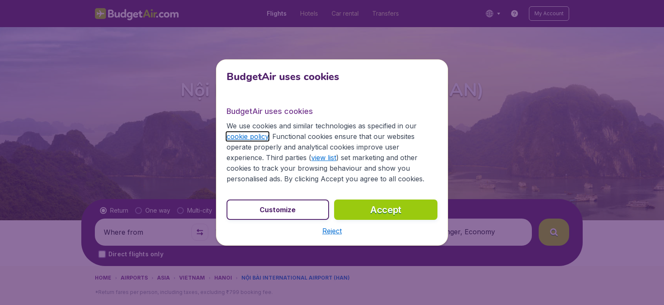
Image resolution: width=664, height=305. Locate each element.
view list (323, 157)
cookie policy (247, 136)
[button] (332, 231)
